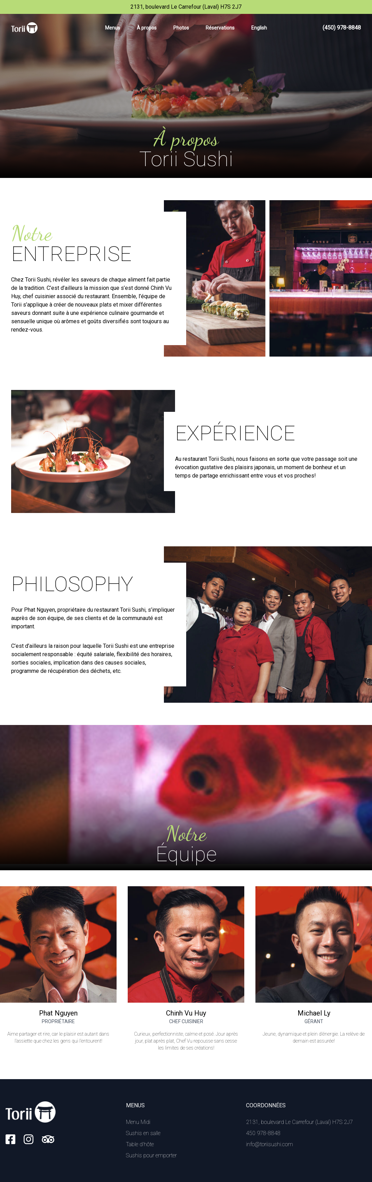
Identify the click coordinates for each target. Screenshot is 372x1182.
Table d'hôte (140, 1144)
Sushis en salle (143, 1133)
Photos (181, 28)
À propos (147, 28)
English (259, 28)
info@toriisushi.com (269, 1144)
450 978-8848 (263, 1133)
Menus (112, 28)
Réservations (220, 28)
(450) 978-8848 (342, 27)
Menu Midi (138, 1122)
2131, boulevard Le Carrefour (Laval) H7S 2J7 (299, 1122)
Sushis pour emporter (151, 1155)
